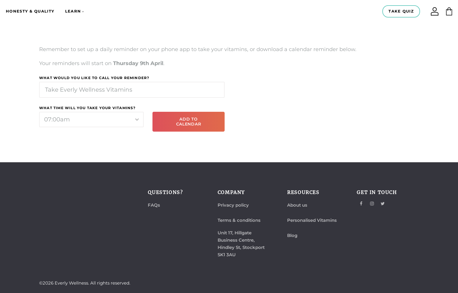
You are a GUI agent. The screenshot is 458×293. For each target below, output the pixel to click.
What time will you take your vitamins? (87, 108)
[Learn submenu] (83, 11)
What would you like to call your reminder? (94, 78)
